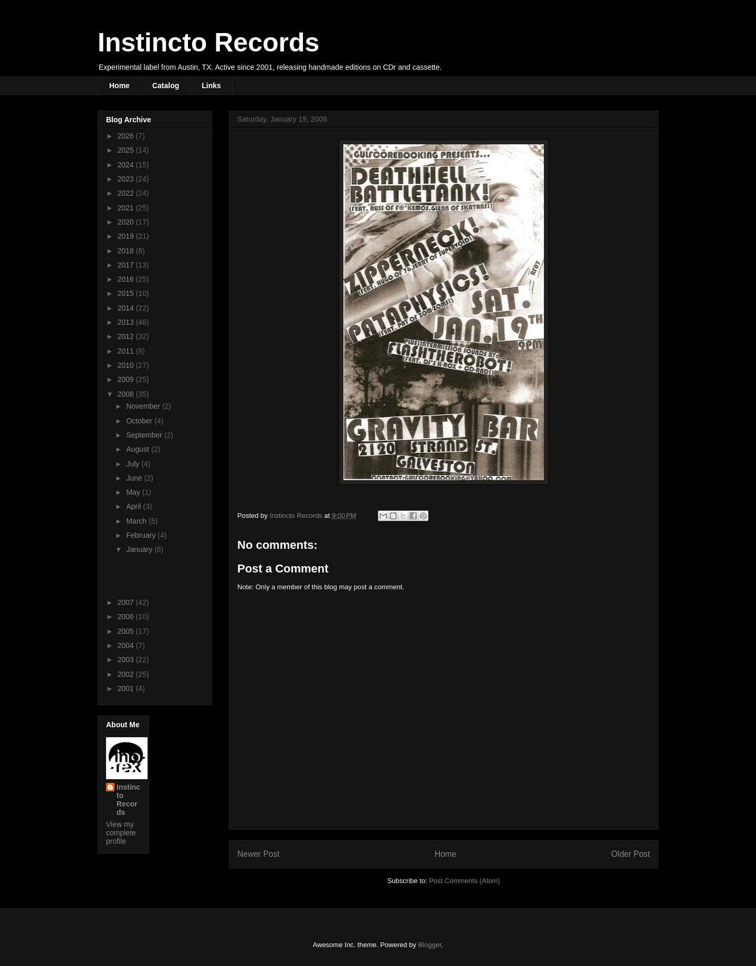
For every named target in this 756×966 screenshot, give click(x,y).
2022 (127, 193)
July (133, 464)
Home (119, 85)
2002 (127, 674)
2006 (127, 616)
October (140, 421)
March (137, 521)
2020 (127, 222)
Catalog (165, 85)
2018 (127, 251)
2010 (127, 365)
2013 (127, 322)
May (134, 492)
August (138, 449)
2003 (127, 659)
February (142, 535)
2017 (127, 265)
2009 (127, 379)
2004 (127, 645)
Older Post (630, 854)
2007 (127, 602)
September (145, 435)
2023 (127, 179)
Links (211, 85)
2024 (127, 165)
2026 (127, 136)
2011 (127, 351)
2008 (127, 394)
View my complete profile (121, 832)
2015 (127, 293)
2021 (127, 208)
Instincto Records (208, 42)
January (140, 549)
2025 (127, 150)
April (134, 506)
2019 (127, 236)
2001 (127, 688)
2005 (127, 631)
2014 (127, 308)
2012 (127, 336)
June (135, 478)
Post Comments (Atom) (464, 881)
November (144, 406)
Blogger (429, 945)
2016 (127, 279)
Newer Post (258, 854)
